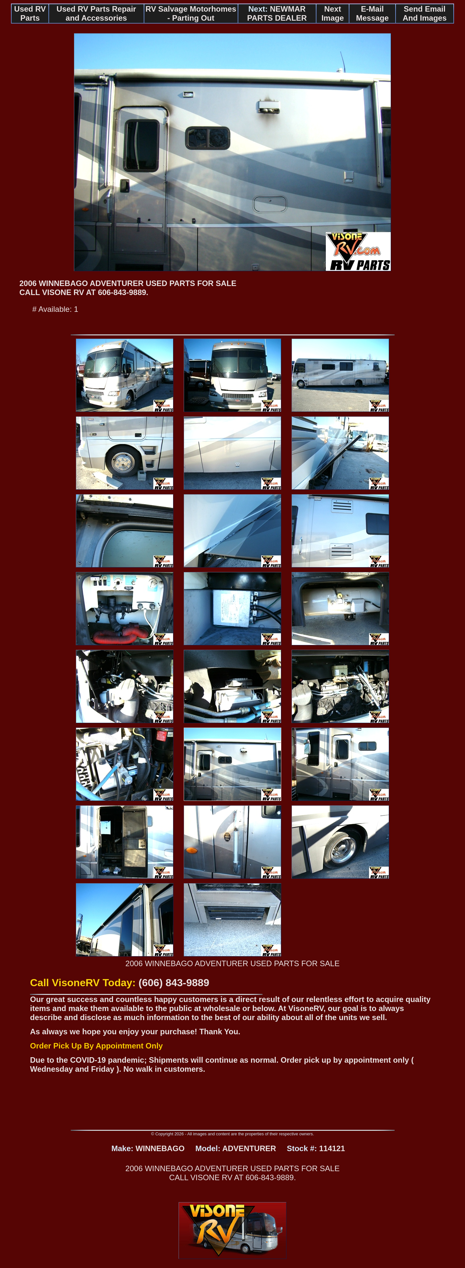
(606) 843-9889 (174, 982)
